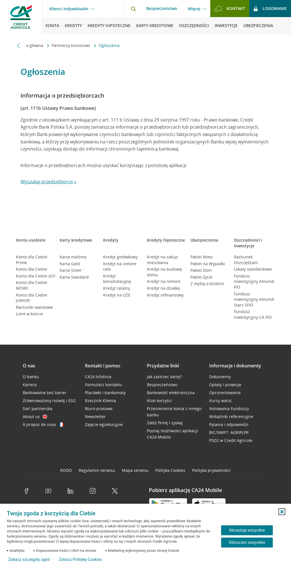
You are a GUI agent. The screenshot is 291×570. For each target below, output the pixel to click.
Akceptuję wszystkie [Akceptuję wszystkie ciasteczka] (247, 530)
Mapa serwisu (135, 470)
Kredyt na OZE (116, 295)
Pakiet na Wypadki (207, 263)
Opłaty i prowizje (225, 384)
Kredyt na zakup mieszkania (162, 259)
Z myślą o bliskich (207, 283)
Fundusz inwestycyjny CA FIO (253, 314)
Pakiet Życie (201, 277)
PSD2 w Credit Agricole (230, 440)
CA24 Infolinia (98, 376)
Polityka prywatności (211, 470)
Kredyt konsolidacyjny (117, 278)
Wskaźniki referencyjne (231, 416)
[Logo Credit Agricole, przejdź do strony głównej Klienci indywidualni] (21, 17)
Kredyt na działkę (163, 288)
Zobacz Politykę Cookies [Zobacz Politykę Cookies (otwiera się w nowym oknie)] (80, 559)
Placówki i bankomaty (105, 392)
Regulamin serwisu (97, 470)
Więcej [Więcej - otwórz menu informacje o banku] (194, 9)
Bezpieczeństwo (161, 8)
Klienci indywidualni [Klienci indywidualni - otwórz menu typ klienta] (68, 9)
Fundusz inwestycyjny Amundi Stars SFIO (254, 299)
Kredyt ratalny (116, 288)
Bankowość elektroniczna (171, 392)
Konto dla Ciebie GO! (35, 276)
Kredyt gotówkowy (120, 257)
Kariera (30, 384)
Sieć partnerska (37, 408)
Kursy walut (220, 400)
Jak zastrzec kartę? (164, 376)
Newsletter (95, 416)
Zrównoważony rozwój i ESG (49, 400)
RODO (66, 470)
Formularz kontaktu (103, 384)
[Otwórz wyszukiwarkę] (133, 8)
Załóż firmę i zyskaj (165, 422)
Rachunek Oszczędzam (246, 259)
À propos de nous (43, 424)
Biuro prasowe (99, 408)
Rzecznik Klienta (100, 400)
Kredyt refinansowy (165, 295)
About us (35, 416)
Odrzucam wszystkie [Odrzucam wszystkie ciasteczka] (247, 542)
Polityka (170, 470)
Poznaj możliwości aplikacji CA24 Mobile (172, 434)
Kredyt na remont (163, 281)
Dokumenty (220, 376)
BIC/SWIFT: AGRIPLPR (229, 432)
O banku (31, 376)
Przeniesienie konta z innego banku (174, 411)
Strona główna (30, 45)
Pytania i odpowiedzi (228, 424)
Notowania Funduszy (229, 408)
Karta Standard (74, 277)
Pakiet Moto (201, 257)
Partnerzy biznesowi (71, 45)
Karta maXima (73, 257)
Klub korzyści (159, 400)
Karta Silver (71, 270)
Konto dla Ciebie (31, 269)
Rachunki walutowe (34, 307)
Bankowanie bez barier (44, 392)
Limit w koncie (29, 313)
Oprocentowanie (225, 392)
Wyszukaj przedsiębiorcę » (48, 181)
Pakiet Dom (201, 270)
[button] (282, 511)
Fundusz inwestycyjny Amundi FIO (254, 281)
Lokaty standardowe (253, 269)
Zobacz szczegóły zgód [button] (28, 559)
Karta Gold (70, 263)
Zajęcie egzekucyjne (104, 424)
